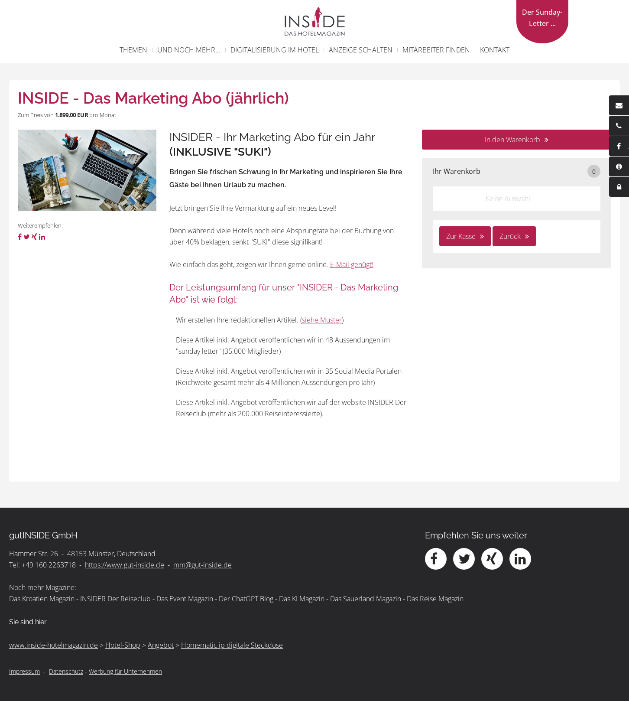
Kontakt (494, 50)
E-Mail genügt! (351, 264)
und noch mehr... (188, 50)
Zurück (510, 236)
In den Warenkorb (512, 139)
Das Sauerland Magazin (365, 598)
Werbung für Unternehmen (125, 671)
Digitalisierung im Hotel (274, 50)
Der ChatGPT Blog (246, 598)
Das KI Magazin (301, 598)
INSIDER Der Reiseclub (115, 598)
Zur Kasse (461, 236)
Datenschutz (66, 671)
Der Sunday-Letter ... (542, 17)
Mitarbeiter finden (436, 50)
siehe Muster (322, 320)
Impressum (24, 671)
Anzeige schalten (360, 50)
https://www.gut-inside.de (124, 565)
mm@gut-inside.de (202, 565)
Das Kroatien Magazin (42, 598)
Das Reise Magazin (435, 598)
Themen (133, 50)
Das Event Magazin (184, 598)
